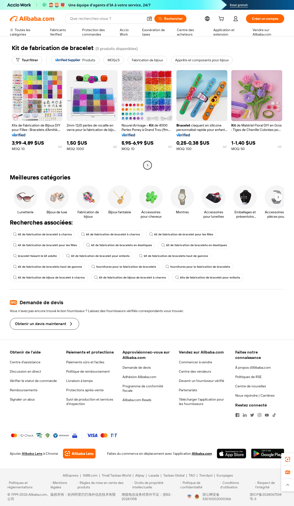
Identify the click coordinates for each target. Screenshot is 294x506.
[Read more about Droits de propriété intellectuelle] (155, 485)
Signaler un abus (22, 399)
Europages (225, 475)
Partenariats (188, 390)
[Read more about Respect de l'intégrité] (271, 485)
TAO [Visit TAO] (192, 475)
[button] (149, 19)
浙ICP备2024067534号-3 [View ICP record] (266, 497)
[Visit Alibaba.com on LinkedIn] (245, 415)
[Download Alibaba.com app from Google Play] (267, 453)
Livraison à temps (79, 381)
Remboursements (23, 390)
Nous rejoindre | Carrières (255, 395)
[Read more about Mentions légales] (63, 485)
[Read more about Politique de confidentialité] (199, 485)
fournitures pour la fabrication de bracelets (123, 267)
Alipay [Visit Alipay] (139, 475)
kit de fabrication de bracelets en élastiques (119, 245)
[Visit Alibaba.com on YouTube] (267, 415)
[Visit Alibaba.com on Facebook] (237, 415)
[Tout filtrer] (27, 60)
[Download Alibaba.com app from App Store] (231, 453)
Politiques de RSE (248, 377)
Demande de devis (136, 367)
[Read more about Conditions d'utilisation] (237, 485)
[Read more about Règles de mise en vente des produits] (104, 485)
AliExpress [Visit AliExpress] (70, 475)
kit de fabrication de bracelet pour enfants (98, 256)
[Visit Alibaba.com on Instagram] (259, 415)
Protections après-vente (85, 390)
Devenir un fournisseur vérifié (201, 381)
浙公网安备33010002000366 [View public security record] (216, 497)
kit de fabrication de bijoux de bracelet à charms (49, 277)
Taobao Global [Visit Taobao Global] (173, 475)
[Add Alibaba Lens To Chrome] (79, 453)
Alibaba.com (202, 453)
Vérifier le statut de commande (33, 381)
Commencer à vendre (195, 362)
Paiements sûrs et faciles (85, 362)
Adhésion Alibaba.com (139, 377)
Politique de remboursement (88, 371)
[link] (287, 459)
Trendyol (205, 475)
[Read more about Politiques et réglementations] (28, 485)
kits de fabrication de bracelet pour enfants (207, 277)
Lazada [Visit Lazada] (153, 475)
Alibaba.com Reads (136, 400)
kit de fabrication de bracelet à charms (42, 234)
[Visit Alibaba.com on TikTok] (274, 415)
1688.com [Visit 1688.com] (90, 475)
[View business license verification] (189, 496)
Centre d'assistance (25, 362)
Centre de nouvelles (250, 386)
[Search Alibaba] (106, 18)
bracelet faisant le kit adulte (35, 256)
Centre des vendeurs (195, 371)
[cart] (222, 19)
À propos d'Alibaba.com (253, 367)
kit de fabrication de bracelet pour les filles (181, 234)
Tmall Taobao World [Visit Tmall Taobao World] (116, 475)
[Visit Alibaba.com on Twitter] (252, 415)
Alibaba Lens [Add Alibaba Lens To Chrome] (32, 453)
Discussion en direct (25, 371)
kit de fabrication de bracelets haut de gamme (173, 256)
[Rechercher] (170, 19)
